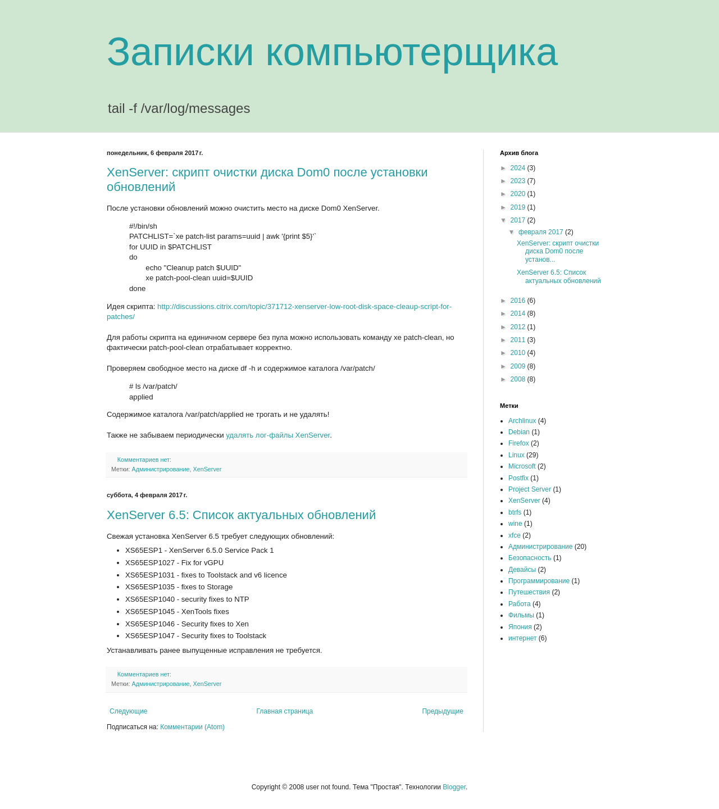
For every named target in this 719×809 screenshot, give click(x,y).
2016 (519, 300)
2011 (519, 340)
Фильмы (521, 615)
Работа (519, 604)
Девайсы (522, 570)
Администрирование (160, 469)
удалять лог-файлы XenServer (278, 435)
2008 (519, 379)
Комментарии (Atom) (192, 727)
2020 (519, 194)
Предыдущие (442, 711)
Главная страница (285, 711)
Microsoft (522, 466)
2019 (519, 207)
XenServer (207, 469)
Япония (520, 627)
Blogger (454, 787)
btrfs (514, 512)
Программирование (539, 581)
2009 (519, 366)
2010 (519, 353)
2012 (519, 327)
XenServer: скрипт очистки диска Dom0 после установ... (558, 251)
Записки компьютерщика (332, 52)
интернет (522, 638)
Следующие (128, 711)
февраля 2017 (541, 232)
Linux (516, 455)
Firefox (518, 443)
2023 (519, 181)
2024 (519, 168)
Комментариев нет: (145, 459)
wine (515, 524)
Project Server (529, 489)
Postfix (518, 478)
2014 (519, 313)
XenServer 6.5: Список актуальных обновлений (241, 515)
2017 (519, 220)
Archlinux (522, 421)
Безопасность (530, 558)
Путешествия (529, 592)
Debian (519, 432)
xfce (514, 535)
